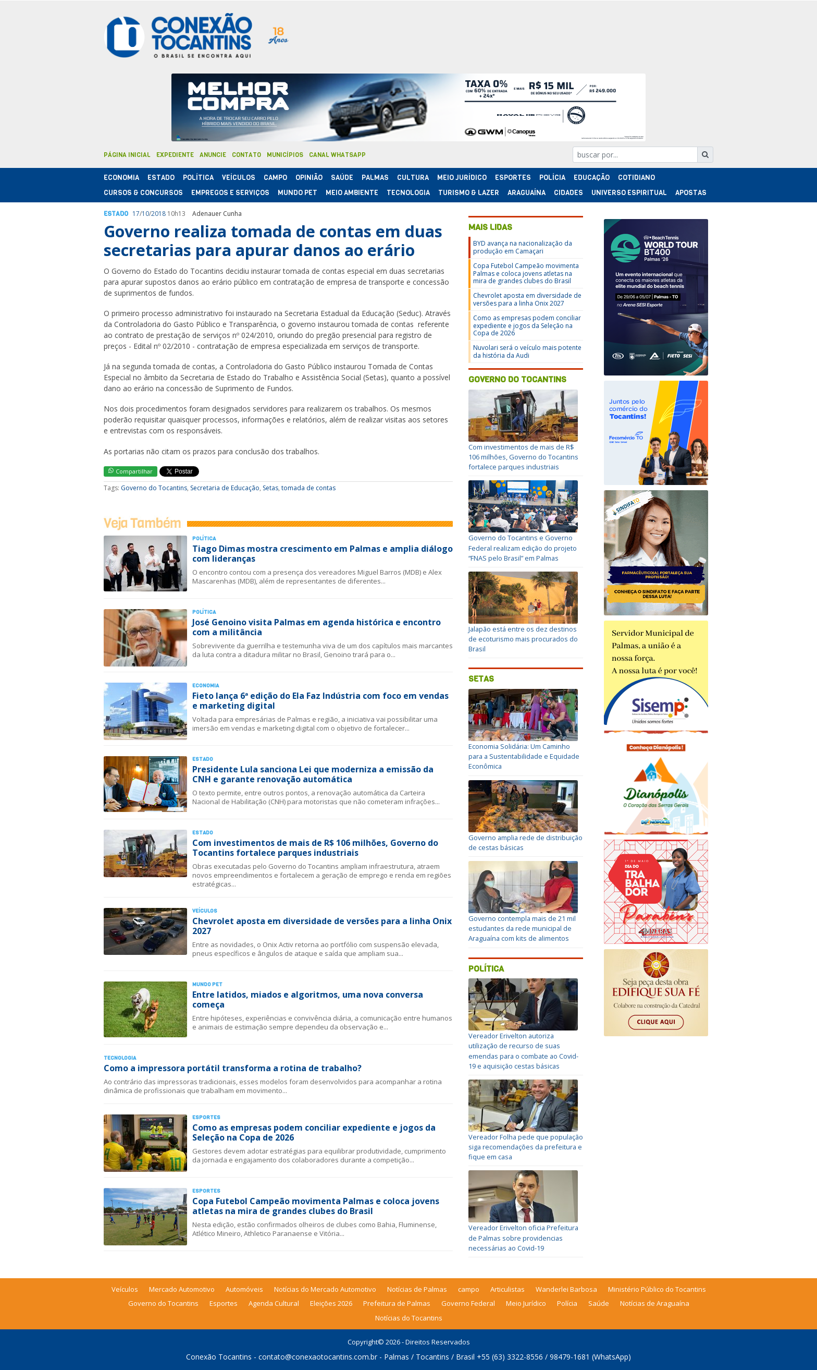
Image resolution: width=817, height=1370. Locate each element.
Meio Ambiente (352, 192)
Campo (275, 177)
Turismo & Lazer (468, 192)
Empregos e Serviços (230, 192)
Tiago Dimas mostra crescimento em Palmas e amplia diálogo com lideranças (322, 553)
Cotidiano (636, 177)
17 (136, 213)
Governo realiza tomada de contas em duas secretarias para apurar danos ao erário (273, 241)
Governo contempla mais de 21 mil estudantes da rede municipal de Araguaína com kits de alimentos (522, 928)
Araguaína (526, 192)
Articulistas (507, 1289)
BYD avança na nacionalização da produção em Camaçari (522, 247)
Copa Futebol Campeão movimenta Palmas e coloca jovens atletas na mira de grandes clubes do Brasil (315, 1206)
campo (468, 1289)
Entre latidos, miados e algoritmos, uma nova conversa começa (307, 999)
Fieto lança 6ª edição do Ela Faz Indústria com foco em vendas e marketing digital (320, 700)
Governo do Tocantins (154, 487)
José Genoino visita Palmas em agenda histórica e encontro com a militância (316, 627)
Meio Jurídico (462, 177)
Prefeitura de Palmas (396, 1303)
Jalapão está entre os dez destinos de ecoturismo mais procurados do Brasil (523, 638)
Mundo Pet (297, 192)
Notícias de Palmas (417, 1289)
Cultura (413, 177)
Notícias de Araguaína (654, 1303)
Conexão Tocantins (219, 1357)
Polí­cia (552, 177)
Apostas (691, 192)
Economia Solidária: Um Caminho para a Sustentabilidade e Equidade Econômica (523, 756)
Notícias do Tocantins (408, 1318)
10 (145, 213)
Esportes (513, 177)
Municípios (285, 155)
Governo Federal (468, 1303)
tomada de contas (308, 487)
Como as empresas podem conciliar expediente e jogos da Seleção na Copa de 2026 (314, 1132)
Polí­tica (198, 177)
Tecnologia (408, 192)
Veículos (238, 177)
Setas (270, 487)
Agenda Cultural (274, 1303)
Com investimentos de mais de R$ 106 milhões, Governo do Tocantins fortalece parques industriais (315, 847)
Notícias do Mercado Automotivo (325, 1289)
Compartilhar (130, 471)
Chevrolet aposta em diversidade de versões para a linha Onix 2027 (322, 926)
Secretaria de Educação (224, 487)
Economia (121, 177)
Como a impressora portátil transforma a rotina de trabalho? (233, 1068)
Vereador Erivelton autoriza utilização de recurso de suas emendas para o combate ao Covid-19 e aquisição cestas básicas (523, 1051)
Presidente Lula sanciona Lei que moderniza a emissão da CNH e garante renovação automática (313, 774)
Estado (161, 177)
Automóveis (244, 1289)
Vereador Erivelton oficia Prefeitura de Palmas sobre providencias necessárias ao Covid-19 (523, 1237)
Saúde (342, 177)
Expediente (175, 155)
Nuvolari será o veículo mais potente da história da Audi (527, 351)
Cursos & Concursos (143, 192)
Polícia (567, 1303)
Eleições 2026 (331, 1303)
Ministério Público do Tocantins (657, 1289)
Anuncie (213, 155)
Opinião (309, 177)
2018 (158, 213)
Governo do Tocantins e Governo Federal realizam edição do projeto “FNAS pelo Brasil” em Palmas (522, 547)
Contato (246, 155)
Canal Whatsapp (337, 155)
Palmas (375, 177)
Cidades (568, 192)
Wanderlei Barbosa (566, 1289)
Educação (592, 177)
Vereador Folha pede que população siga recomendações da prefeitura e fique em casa (525, 1146)
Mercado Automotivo (182, 1289)
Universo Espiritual (629, 192)
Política (486, 968)
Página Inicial (127, 155)
